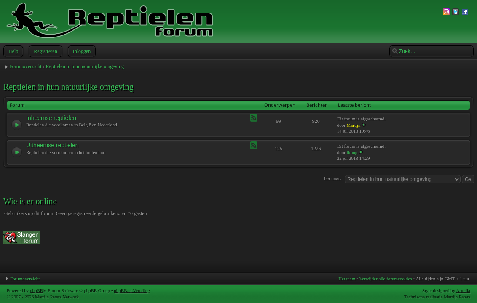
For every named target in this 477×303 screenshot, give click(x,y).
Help (12, 51)
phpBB (36, 290)
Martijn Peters (457, 296)
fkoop (352, 152)
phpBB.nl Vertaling (132, 290)
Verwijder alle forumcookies (385, 278)
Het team (346, 278)
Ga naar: (332, 178)
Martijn (354, 125)
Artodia (463, 290)
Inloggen (81, 51)
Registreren (44, 51)
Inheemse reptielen (51, 117)
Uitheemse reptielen (52, 145)
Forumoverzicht (25, 66)
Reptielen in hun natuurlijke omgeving (85, 66)
